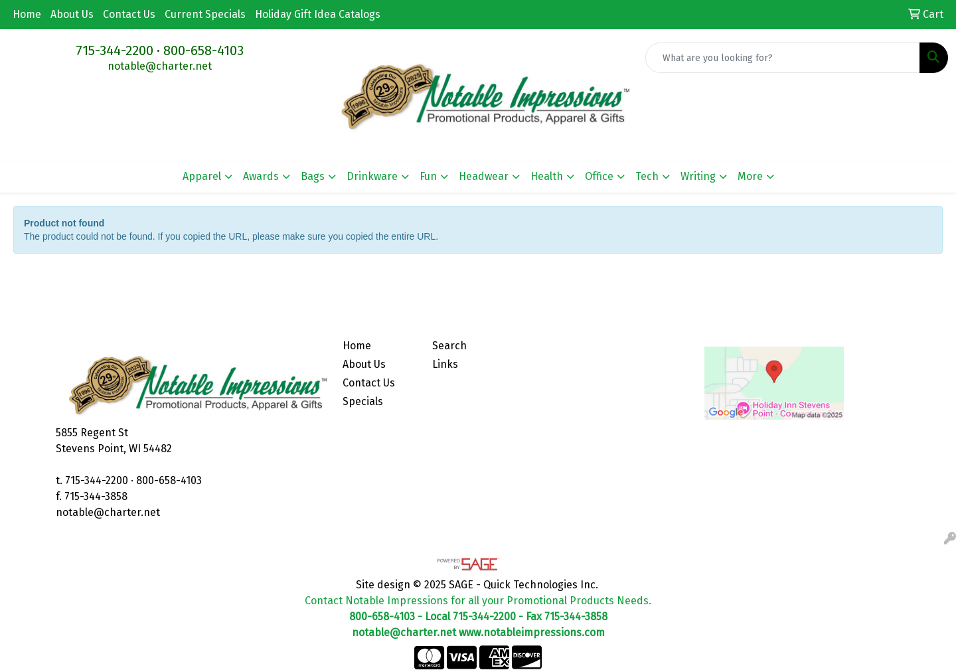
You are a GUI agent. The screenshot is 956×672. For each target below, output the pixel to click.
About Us (72, 14)
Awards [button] (261, 176)
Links (445, 364)
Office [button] (599, 176)
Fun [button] (428, 176)
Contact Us (129, 14)
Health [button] (546, 176)
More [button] (750, 176)
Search (449, 345)
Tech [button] (647, 176)
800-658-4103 (203, 50)
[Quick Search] (782, 57)
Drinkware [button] (372, 176)
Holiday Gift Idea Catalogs (317, 14)
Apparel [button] (202, 176)
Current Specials (205, 14)
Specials (363, 401)
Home (27, 14)
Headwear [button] (484, 176)
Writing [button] (698, 176)
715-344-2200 (114, 50)
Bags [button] (313, 176)
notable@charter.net (160, 66)
